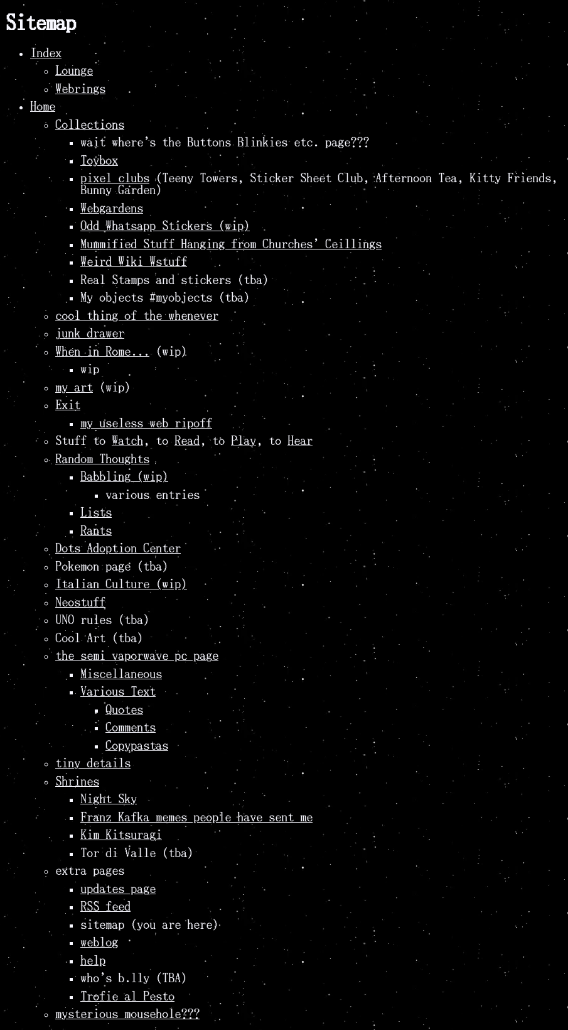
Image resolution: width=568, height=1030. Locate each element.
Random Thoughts (102, 459)
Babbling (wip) (124, 477)
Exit (67, 405)
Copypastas (136, 746)
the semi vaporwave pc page (136, 656)
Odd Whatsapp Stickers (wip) (165, 226)
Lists (96, 512)
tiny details (93, 763)
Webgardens (111, 208)
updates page (118, 889)
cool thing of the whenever (136, 316)
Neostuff (80, 602)
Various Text (118, 692)
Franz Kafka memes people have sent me (196, 817)
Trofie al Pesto (127, 996)
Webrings (80, 89)
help (92, 961)
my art (74, 387)
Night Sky (108, 799)
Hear (300, 441)
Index (46, 53)
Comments (130, 727)
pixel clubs (114, 178)
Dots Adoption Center (118, 548)
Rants (96, 531)
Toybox (99, 161)
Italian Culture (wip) (121, 584)
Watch (127, 441)
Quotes (124, 710)
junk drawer (89, 333)
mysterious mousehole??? (127, 1014)
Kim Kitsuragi (121, 835)
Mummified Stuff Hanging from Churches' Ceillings (231, 244)
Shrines (77, 781)
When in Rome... (102, 352)
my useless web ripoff (146, 423)
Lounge (74, 71)
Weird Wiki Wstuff (133, 262)
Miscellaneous (121, 674)
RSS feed (105, 906)
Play (243, 441)
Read (187, 441)
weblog (99, 942)
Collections (89, 125)
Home (42, 106)
